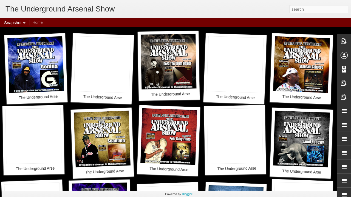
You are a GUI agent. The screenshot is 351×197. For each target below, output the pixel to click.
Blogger (187, 194)
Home (37, 22)
